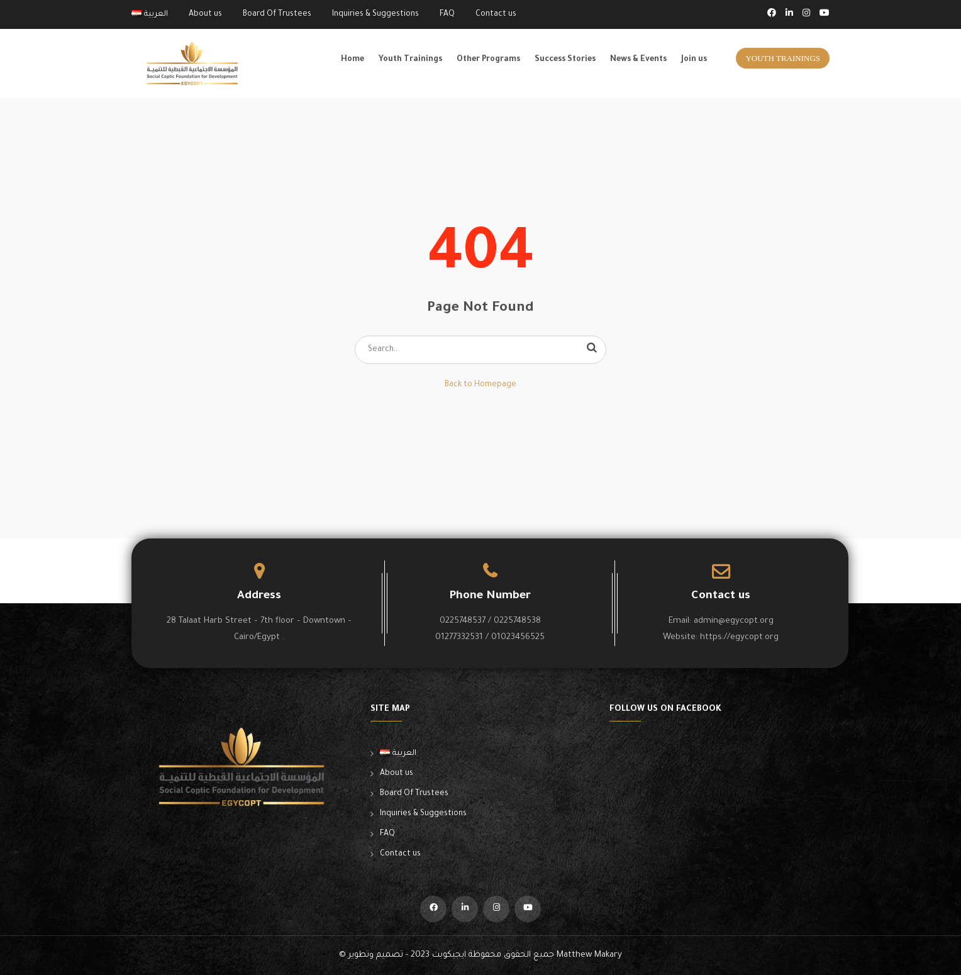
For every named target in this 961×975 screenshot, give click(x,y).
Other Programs (488, 59)
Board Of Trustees (277, 14)
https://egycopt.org (739, 637)
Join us (694, 59)
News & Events (638, 59)
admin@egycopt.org (734, 621)
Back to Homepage (480, 385)
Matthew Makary (589, 955)
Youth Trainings (410, 59)
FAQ (447, 14)
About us (205, 14)
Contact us (495, 14)
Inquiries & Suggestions (375, 14)
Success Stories (565, 59)
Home (352, 59)
